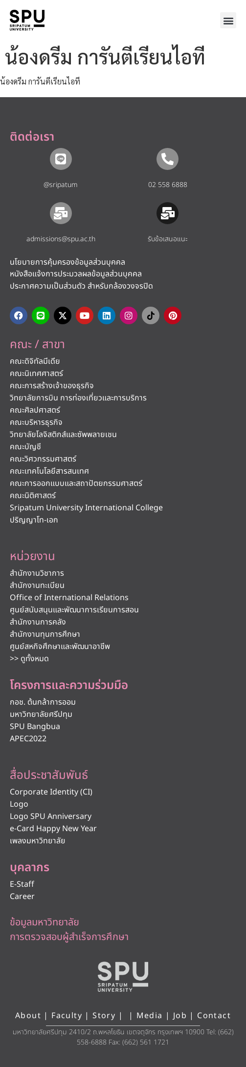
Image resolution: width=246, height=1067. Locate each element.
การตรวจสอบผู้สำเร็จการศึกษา (69, 937)
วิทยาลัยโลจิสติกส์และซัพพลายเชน (63, 434)
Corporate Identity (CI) (51, 792)
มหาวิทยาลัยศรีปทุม (41, 714)
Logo (19, 804)
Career (22, 896)
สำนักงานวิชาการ (37, 573)
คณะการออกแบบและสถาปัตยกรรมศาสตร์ (76, 483)
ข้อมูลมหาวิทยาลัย (44, 922)
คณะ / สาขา (37, 345)
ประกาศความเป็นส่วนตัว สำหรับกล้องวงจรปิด (81, 286)
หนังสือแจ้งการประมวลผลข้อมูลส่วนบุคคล (76, 274)
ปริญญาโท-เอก (34, 520)
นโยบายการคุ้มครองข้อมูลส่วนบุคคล (67, 262)
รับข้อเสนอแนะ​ (168, 239)
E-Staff (22, 884)
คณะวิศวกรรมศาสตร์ (43, 459)
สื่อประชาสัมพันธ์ (49, 775)
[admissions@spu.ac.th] (61, 213)
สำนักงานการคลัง (38, 622)
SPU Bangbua (35, 726)
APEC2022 (28, 739)
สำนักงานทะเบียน (37, 585)
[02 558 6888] (168, 159)
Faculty (66, 1016)
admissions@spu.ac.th (60, 239)
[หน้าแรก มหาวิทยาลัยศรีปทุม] (123, 977)
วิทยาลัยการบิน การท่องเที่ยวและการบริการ (78, 398)
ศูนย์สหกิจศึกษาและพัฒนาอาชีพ (60, 646)
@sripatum (61, 185)
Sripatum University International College (86, 508)
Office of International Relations (69, 598)
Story (103, 1016)
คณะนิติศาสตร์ (33, 496)
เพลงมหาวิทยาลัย (38, 841)
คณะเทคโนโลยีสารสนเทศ (49, 471)
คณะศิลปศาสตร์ (35, 410)
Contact (214, 1016)
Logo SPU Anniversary (50, 816)
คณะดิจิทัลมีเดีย (35, 361)
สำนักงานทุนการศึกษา (45, 634)
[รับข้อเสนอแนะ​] (168, 213)
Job (180, 1016)
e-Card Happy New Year (53, 829)
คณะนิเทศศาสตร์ (36, 373)
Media (150, 1016)
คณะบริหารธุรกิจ (36, 422)
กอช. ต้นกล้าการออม (43, 702)
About (28, 1016)
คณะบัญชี (25, 447)
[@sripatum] (61, 159)
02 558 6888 (167, 185)
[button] (228, 20)
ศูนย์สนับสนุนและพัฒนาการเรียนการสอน (74, 610)
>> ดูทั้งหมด (29, 659)
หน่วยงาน (32, 556)
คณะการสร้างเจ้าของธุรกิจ (52, 386)
